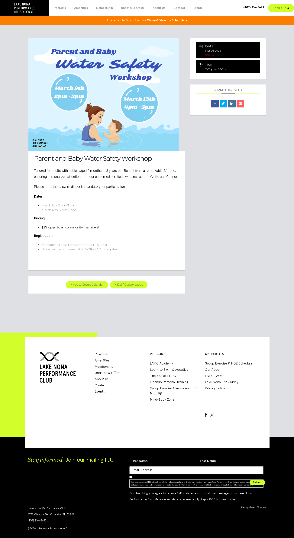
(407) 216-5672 (253, 7)
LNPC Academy (161, 363)
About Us (159, 7)
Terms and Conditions (244, 485)
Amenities (81, 7)
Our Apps (212, 369)
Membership (104, 7)
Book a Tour (281, 8)
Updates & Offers (132, 7)
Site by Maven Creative (254, 507)
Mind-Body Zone (162, 399)
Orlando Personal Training (169, 382)
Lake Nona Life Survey (221, 382)
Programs (59, 7)
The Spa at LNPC (163, 375)
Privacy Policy (215, 388)
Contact (179, 7)
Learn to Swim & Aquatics (169, 369)
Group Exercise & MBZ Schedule (228, 363)
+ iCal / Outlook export (129, 284)
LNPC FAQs (213, 375)
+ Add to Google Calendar (86, 284)
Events (197, 7)
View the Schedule (172, 20)
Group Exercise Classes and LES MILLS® (173, 391)
